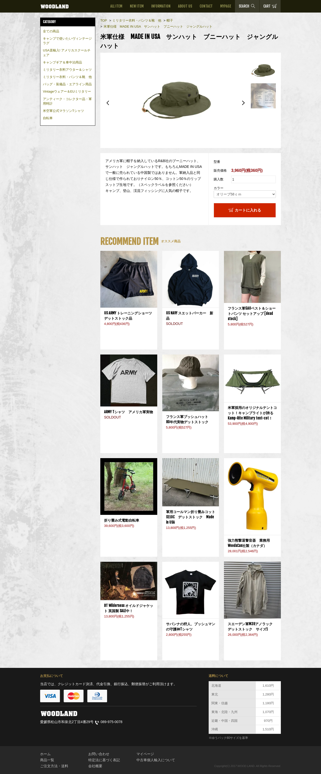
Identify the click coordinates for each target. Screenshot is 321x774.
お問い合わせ (98, 754)
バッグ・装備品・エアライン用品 (67, 84)
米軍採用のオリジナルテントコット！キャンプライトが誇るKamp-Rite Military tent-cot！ (252, 412)
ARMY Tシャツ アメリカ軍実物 (128, 412)
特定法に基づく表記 (104, 760)
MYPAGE (225, 6)
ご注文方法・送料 (54, 766)
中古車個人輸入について (155, 760)
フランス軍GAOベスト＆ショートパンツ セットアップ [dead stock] (252, 313)
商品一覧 (47, 760)
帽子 (170, 20)
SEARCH (247, 6)
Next (243, 102)
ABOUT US (185, 6)
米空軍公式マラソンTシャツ (63, 111)
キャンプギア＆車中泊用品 (62, 62)
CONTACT (206, 6)
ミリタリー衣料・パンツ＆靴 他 (67, 77)
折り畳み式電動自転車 (123, 520)
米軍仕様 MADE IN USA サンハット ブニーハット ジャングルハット (160, 26)
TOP (103, 20)
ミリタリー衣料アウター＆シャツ (67, 70)
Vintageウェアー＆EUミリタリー (67, 91)
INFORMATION (161, 6)
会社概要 (95, 766)
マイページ (145, 754)
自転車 (48, 118)
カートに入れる (244, 210)
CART (270, 6)
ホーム (45, 754)
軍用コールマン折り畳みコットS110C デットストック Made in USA (190, 517)
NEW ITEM (137, 6)
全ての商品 (51, 31)
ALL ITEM (116, 6)
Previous (107, 102)
